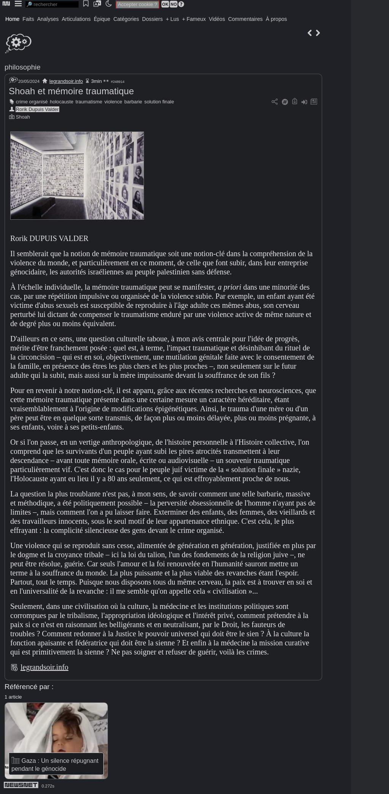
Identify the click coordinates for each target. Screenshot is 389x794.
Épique (102, 19)
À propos (276, 19)
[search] (52, 4)
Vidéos (217, 19)
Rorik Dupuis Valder (37, 109)
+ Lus (172, 19)
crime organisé (32, 102)
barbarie (133, 102)
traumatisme (89, 102)
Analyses (48, 19)
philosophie (23, 67)
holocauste (61, 102)
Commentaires (245, 19)
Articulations (76, 19)
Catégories (126, 19)
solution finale (159, 102)
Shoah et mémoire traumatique (71, 91)
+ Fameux (194, 19)
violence (113, 102)
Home (12, 19)
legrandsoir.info (66, 81)
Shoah (23, 117)
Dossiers (152, 19)
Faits (28, 19)
